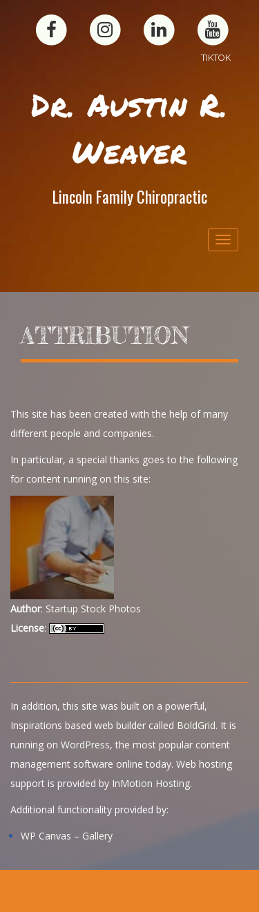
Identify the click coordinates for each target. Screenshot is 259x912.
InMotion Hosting (151, 783)
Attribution (105, 335)
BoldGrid (196, 725)
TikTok (216, 57)
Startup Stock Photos (93, 608)
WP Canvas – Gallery (67, 835)
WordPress (85, 744)
